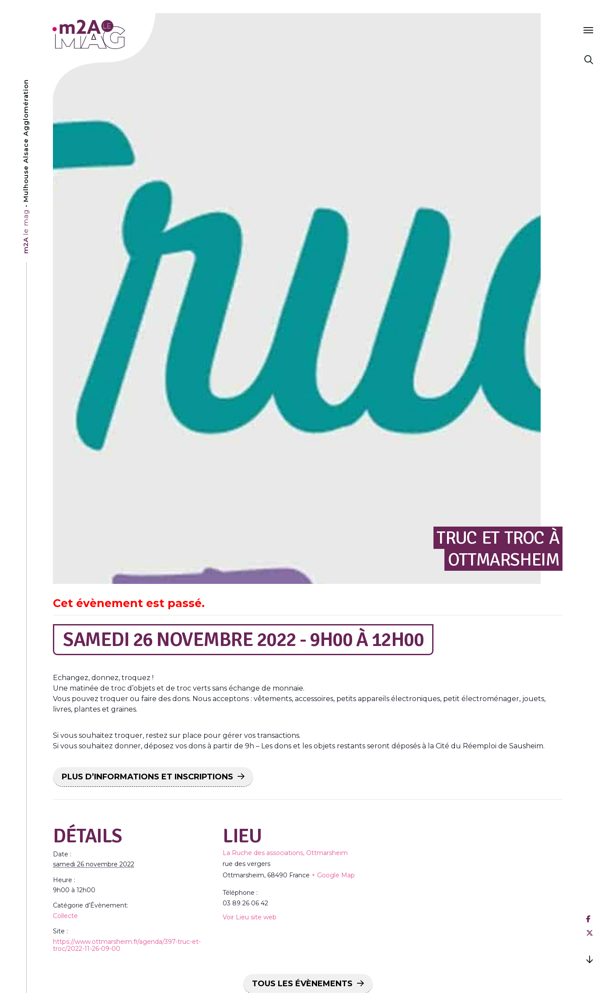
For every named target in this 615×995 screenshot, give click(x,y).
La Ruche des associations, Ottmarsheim (285, 853)
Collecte (65, 916)
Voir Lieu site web (249, 917)
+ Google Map (333, 875)
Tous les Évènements (302, 983)
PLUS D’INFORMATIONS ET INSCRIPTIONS (147, 777)
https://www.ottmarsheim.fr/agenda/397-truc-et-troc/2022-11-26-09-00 (127, 945)
